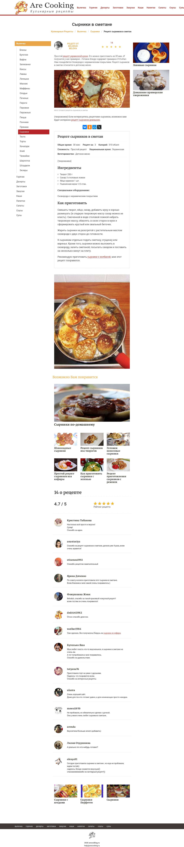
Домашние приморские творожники (148, 94)
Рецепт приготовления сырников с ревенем (116, 478)
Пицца (23, 117)
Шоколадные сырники (62, 449)
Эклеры (24, 170)
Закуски (130, 7)
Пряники (24, 127)
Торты (23, 141)
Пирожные (25, 112)
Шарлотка (25, 160)
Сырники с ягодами (61, 801)
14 (112, 42)
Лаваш (23, 74)
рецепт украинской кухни (75, 56)
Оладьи (23, 93)
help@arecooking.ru (92, 846)
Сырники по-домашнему (74, 424)
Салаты (162, 7)
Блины (23, 50)
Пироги (23, 103)
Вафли (23, 59)
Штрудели (25, 165)
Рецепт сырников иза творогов (91, 449)
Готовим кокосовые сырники (113, 451)
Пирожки (24, 107)
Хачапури (24, 146)
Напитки (151, 7)
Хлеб (22, 151)
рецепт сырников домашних (85, 120)
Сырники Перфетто (86, 801)
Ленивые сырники (145, 65)
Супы (19, 215)
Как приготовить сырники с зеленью (91, 476)
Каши (140, 7)
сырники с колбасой (99, 256)
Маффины (25, 88)
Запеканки (25, 64)
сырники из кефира (112, 633)
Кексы (23, 69)
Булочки (24, 55)
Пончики (24, 122)
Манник (24, 83)
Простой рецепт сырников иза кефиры (64, 476)
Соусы (172, 7)
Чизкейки (24, 156)
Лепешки (24, 79)
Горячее (93, 7)
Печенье (24, 98)
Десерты (105, 7)
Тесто (22, 136)
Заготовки (118, 7)
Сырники (24, 132)
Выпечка (81, 7)
